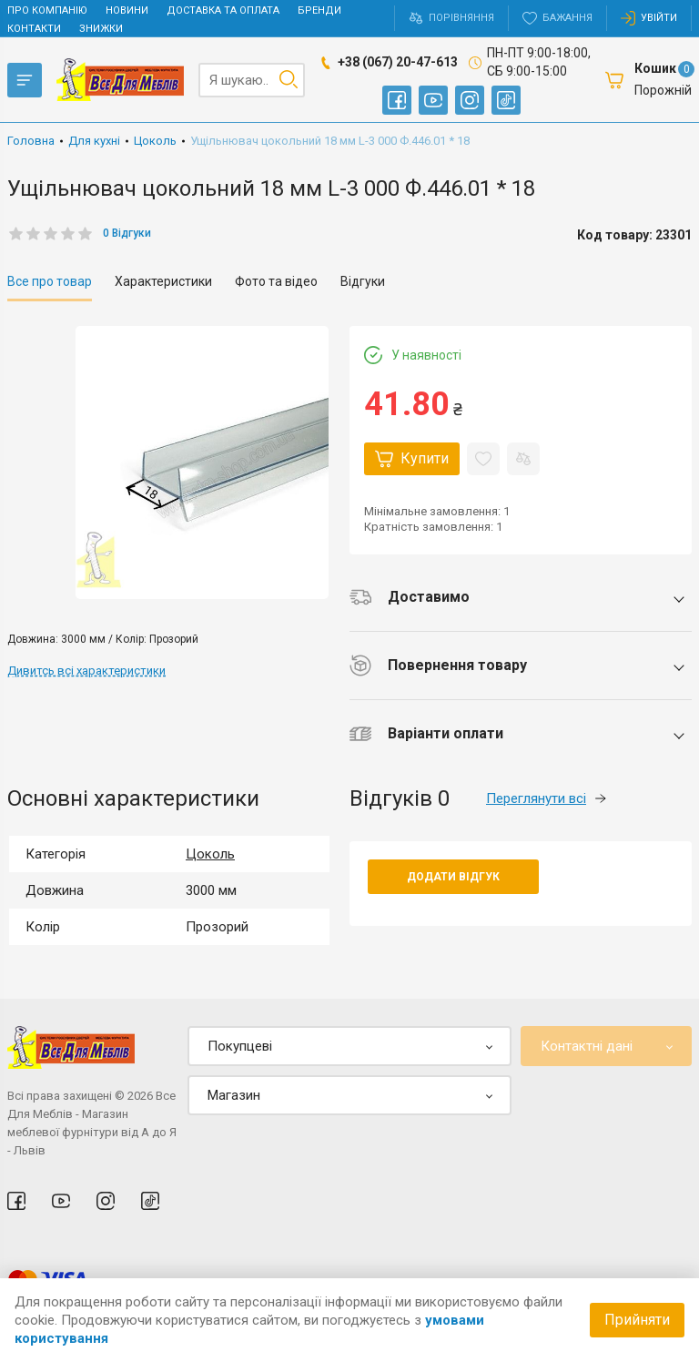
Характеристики (163, 281)
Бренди (319, 10)
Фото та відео (276, 281)
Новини (127, 10)
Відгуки (362, 281)
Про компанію (47, 10)
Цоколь (210, 854)
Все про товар (49, 281)
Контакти (34, 29)
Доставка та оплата (223, 10)
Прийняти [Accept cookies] (637, 1319)
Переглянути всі (546, 798)
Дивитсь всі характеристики (86, 670)
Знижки (101, 29)
